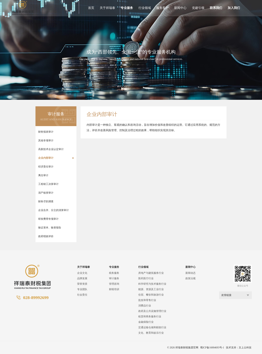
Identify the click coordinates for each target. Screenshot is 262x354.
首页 (91, 8)
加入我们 (234, 8)
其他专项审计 (45, 140)
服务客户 (162, 8)
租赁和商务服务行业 (149, 316)
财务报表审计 (45, 131)
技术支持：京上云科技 (238, 347)
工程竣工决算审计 (48, 184)
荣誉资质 (82, 284)
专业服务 (127, 8)
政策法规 (190, 278)
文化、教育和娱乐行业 (151, 333)
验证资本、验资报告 (49, 227)
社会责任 (82, 294)
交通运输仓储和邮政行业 (152, 327)
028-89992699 (36, 297)
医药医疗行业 (146, 278)
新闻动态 (190, 273)
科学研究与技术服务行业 (152, 284)
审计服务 (114, 278)
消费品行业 (144, 305)
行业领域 (144, 8)
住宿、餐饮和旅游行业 (151, 294)
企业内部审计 (45, 158)
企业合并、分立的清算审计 (53, 210)
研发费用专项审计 (48, 219)
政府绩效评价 (45, 236)
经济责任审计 (45, 166)
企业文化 (82, 273)
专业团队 (82, 289)
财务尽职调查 (45, 201)
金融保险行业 (146, 322)
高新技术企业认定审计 (51, 149)
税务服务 (114, 273)
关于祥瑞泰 (107, 8)
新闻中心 (180, 8)
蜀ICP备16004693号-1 (212, 347)
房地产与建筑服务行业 (151, 273)
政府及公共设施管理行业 (152, 311)
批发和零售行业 (147, 300)
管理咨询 (114, 284)
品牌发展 (82, 278)
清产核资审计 (45, 192)
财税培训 (114, 289)
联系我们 (216, 8)
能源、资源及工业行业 (151, 289)
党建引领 (198, 8)
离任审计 (43, 175)
